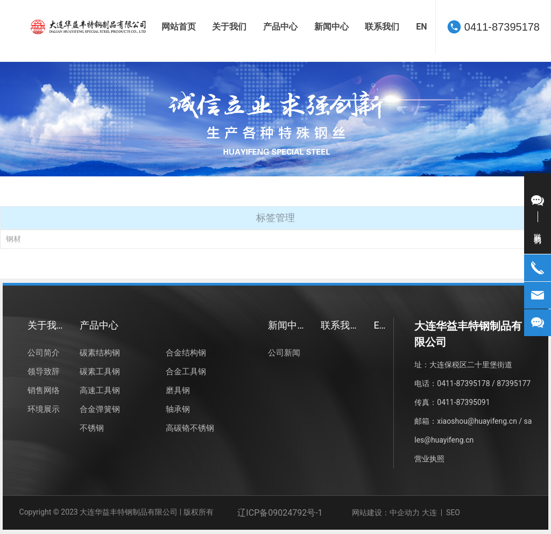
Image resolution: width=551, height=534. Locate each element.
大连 (429, 512)
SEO (454, 512)
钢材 (13, 238)
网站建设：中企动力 (386, 512)
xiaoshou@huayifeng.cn (477, 421)
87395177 (513, 383)
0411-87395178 (502, 27)
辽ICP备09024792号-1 (279, 513)
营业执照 (429, 458)
